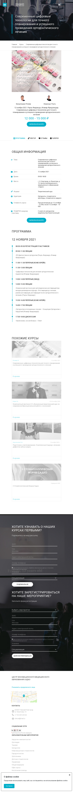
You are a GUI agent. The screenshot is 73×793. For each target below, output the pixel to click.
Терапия (14, 745)
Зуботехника (16, 756)
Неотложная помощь (19, 770)
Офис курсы (16, 768)
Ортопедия (15, 742)
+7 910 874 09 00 (21, 715)
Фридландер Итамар (23, 104)
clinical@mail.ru (20, 718)
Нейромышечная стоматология (23, 751)
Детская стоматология (20, 759)
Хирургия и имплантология (21, 739)
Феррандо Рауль (50, 104)
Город (13, 549)
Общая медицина (18, 765)
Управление (16, 762)
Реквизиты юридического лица (23, 687)
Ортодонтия (16, 748)
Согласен (9, 786)
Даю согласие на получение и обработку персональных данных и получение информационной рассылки (32, 567)
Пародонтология (18, 753)
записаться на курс (36, 124)
